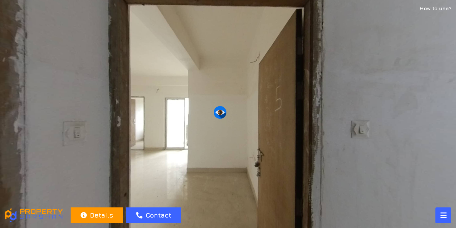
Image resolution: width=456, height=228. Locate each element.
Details (96, 215)
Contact (153, 215)
